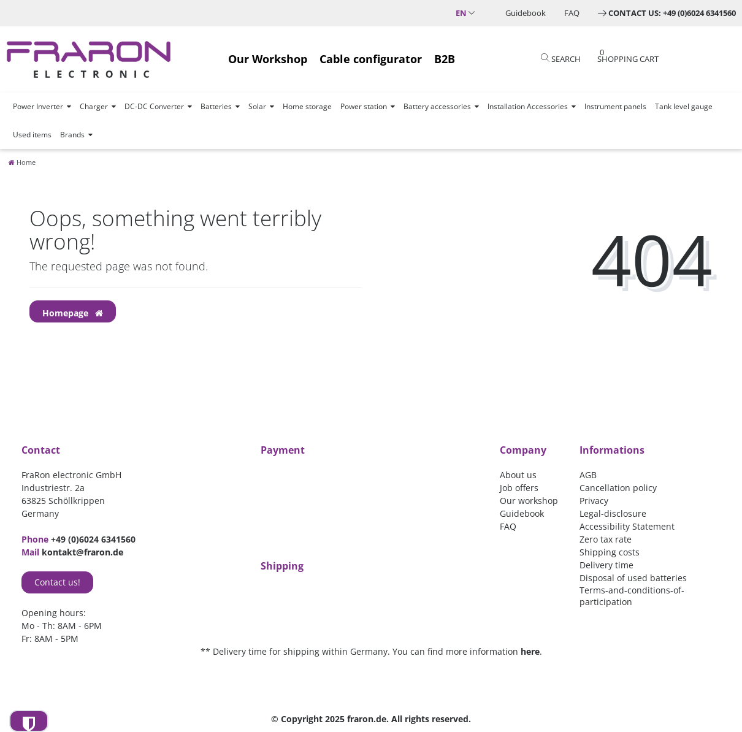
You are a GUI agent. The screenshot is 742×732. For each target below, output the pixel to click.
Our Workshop (267, 58)
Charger (94, 106)
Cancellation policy (618, 488)
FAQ (571, 12)
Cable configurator (370, 58)
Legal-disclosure (612, 513)
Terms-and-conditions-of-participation (631, 596)
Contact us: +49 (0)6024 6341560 (672, 12)
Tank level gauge (684, 106)
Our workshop (529, 500)
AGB (588, 475)
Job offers (519, 488)
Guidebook (525, 12)
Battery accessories (437, 106)
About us (518, 475)
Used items (32, 134)
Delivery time (606, 565)
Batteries (216, 106)
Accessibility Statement (627, 526)
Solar (257, 106)
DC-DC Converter (154, 106)
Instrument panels (615, 106)
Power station (363, 106)
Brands (72, 134)
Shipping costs (609, 552)
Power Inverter (38, 106)
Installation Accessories (528, 106)
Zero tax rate (605, 539)
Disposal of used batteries (633, 578)
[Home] (22, 162)
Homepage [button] (72, 313)
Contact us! (57, 582)
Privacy (593, 500)
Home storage (307, 106)
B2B (444, 58)
